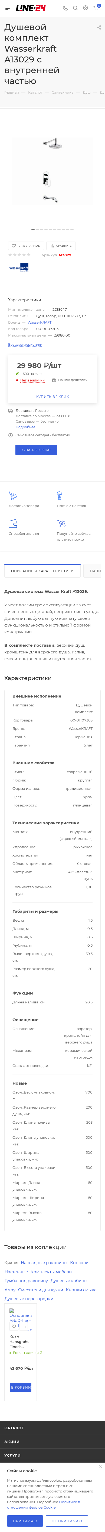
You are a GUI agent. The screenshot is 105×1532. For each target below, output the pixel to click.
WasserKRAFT (39, 322)
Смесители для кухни (40, 1289)
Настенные (16, 1271)
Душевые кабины (69, 1280)
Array (10, 1289)
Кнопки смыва (81, 1289)
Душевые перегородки (29, 1298)
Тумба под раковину (26, 1280)
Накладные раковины (44, 1262)
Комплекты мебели (51, 1271)
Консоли (79, 1262)
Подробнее (25, 427)
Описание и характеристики (42, 571)
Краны (11, 1262)
